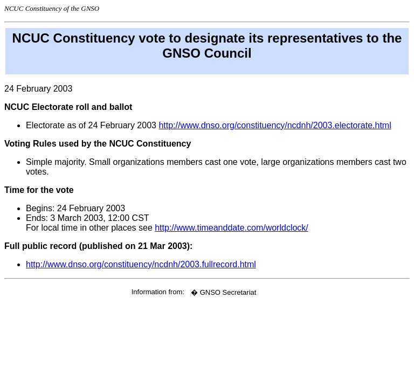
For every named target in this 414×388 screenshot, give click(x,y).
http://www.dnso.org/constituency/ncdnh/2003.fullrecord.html (141, 264)
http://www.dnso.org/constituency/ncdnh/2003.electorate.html (274, 125)
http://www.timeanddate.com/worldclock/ (231, 227)
